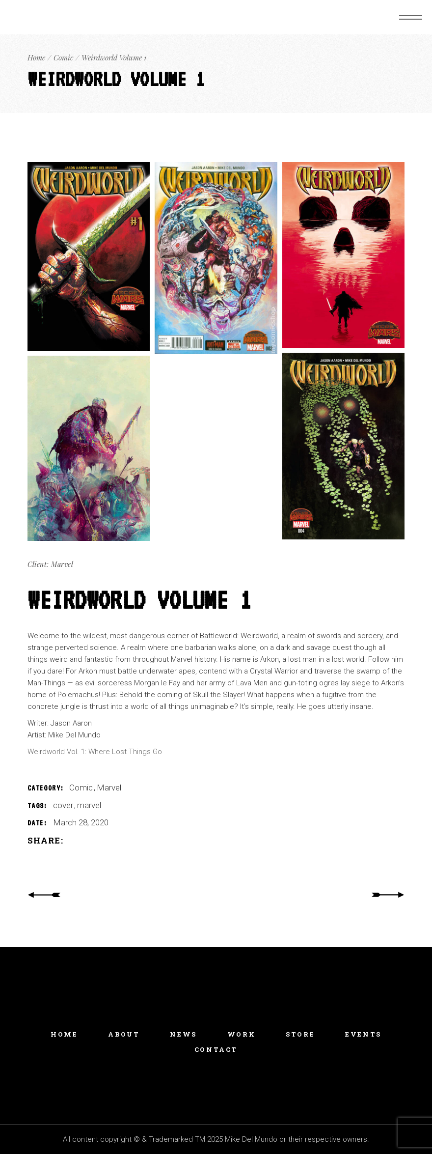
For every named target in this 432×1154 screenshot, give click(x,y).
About (123, 1034)
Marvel (109, 787)
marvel (89, 805)
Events (363, 1034)
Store (300, 1034)
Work (241, 1034)
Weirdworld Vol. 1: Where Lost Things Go (94, 751)
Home (64, 1034)
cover (64, 805)
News (183, 1034)
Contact (216, 1049)
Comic (82, 787)
